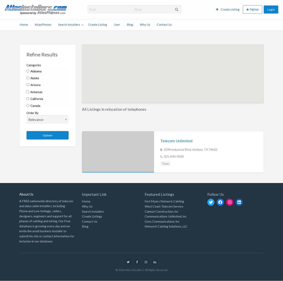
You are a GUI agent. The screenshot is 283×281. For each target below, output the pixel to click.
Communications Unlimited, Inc (166, 216)
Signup (254, 9)
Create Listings (92, 216)
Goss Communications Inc (162, 221)
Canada (33, 105)
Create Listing (228, 9)
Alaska (33, 78)
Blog (130, 24)
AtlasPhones (43, 24)
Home (24, 24)
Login (271, 9)
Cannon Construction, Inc (161, 211)
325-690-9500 (174, 156)
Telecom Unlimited (176, 141)
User (117, 24)
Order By (48, 117)
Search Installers (69, 24)
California (35, 99)
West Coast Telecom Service (164, 206)
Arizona (33, 85)
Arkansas (34, 92)
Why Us (145, 24)
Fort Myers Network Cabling (164, 201)
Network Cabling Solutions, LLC (166, 226)
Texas (165, 163)
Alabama (34, 71)
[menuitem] (228, 9)
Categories (34, 65)
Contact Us (164, 24)
